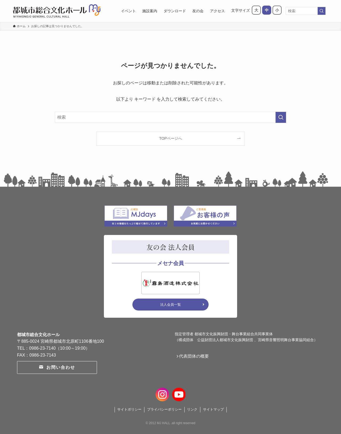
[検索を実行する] (322, 11)
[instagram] (162, 394)
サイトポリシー (129, 409)
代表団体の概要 (196, 357)
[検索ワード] (306, 11)
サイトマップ (213, 409)
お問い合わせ (57, 367)
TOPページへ (170, 138)
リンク (192, 409)
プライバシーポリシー (164, 409)
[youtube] (178, 394)
